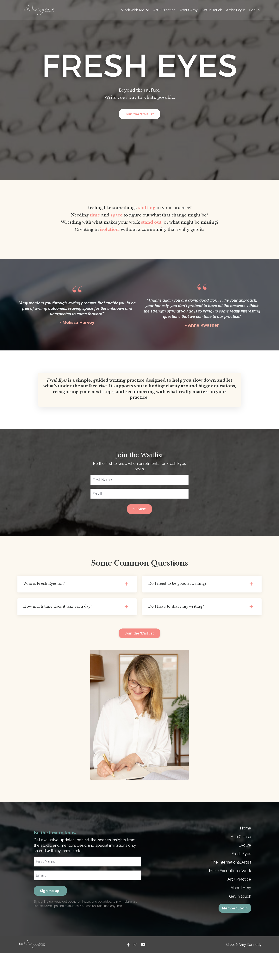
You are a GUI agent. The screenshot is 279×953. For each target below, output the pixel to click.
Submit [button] (139, 509)
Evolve (245, 845)
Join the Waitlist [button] (139, 114)
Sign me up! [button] (50, 891)
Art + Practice (164, 10)
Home (245, 828)
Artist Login (235, 10)
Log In (254, 10)
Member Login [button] (235, 908)
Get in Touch (212, 10)
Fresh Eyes (241, 854)
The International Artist (231, 862)
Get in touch (240, 896)
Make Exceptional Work (230, 871)
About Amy (188, 10)
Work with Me (135, 10)
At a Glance (241, 837)
